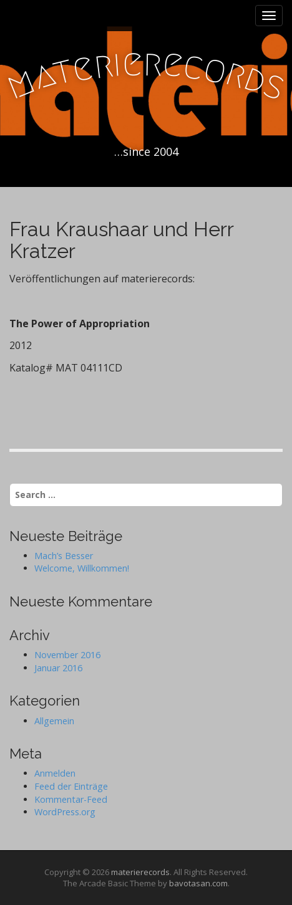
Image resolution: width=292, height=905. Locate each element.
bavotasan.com (198, 883)
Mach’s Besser (63, 556)
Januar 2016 (58, 668)
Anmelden (54, 773)
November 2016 (67, 655)
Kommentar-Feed (70, 799)
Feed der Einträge (71, 786)
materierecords (140, 872)
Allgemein (54, 721)
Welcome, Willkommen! (81, 568)
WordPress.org (64, 812)
